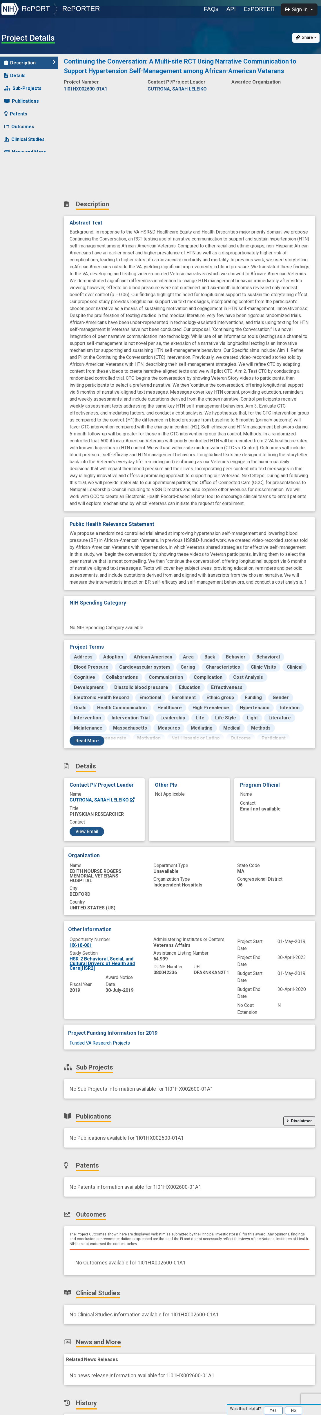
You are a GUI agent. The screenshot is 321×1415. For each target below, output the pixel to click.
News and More (25, 152)
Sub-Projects (22, 88)
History (15, 165)
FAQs (211, 9)
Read (87, 740)
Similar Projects (26, 177)
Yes (273, 1410)
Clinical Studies (24, 139)
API (231, 9)
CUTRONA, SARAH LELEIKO (102, 800)
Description (30, 62)
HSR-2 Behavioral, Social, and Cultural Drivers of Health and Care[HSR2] (102, 963)
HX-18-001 (81, 945)
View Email (86, 831)
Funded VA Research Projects (100, 1043)
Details (15, 75)
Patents (15, 114)
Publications (21, 101)
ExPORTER (259, 9)
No (293, 1410)
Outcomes (19, 126)
